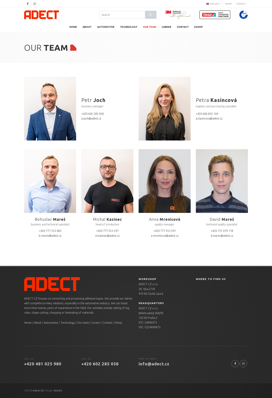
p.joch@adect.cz (91, 118)
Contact (241, 4)
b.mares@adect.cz (50, 235)
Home (28, 322)
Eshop (228, 4)
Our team (83, 322)
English (213, 4)
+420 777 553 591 (165, 230)
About (37, 322)
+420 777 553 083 (50, 230)
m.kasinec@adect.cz (107, 235)
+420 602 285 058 (92, 113)
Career (95, 322)
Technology (68, 322)
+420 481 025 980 (42, 364)
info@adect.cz (154, 364)
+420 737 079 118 (222, 230)
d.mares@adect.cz (222, 235)
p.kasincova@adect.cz (209, 118)
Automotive (51, 322)
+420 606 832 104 (207, 113)
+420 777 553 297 (107, 230)
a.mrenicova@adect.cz (164, 235)
